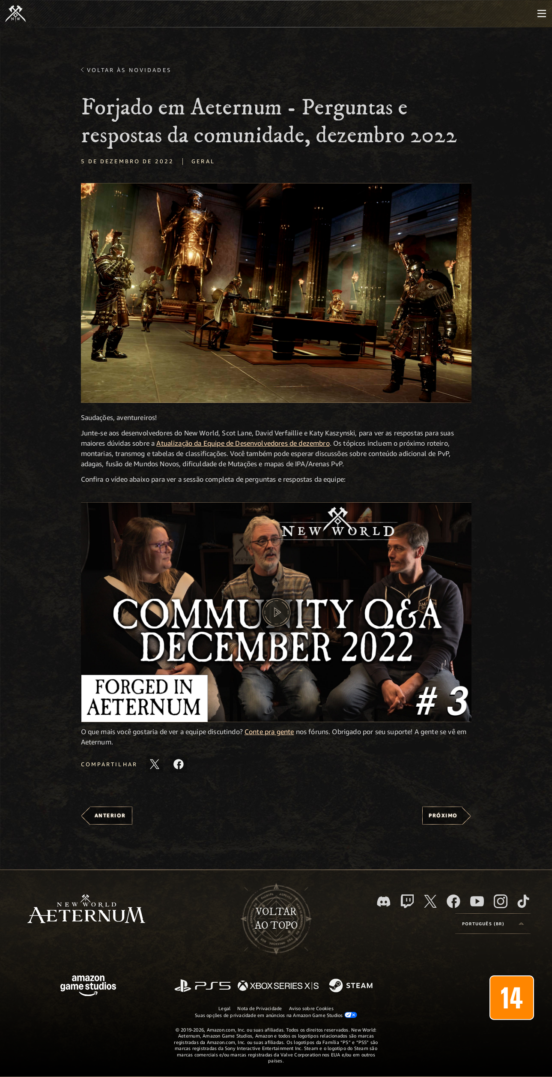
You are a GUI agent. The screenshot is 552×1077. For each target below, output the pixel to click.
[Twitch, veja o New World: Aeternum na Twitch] (407, 901)
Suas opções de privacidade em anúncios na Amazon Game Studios (276, 1015)
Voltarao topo (276, 919)
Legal (224, 1008)
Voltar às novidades (129, 69)
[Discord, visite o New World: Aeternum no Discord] (384, 901)
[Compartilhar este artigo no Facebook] (178, 764)
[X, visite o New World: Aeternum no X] (430, 901)
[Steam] (352, 986)
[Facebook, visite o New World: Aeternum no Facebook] (453, 901)
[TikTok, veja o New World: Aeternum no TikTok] (523, 901)
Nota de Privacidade (259, 1008)
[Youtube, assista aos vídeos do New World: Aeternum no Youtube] (477, 901)
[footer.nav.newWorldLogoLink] (86, 909)
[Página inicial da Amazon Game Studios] (88, 986)
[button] (276, 293)
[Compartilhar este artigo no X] (154, 764)
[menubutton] (541, 14)
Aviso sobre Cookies (311, 1008)
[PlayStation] (202, 986)
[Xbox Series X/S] (278, 986)
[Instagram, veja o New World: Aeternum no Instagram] (500, 901)
